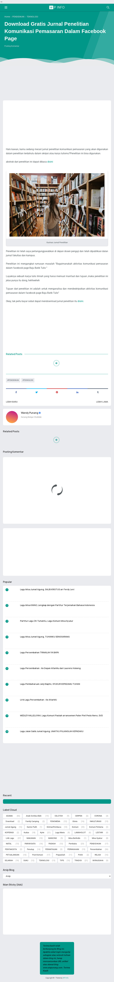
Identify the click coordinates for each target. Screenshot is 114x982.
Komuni (75, 827)
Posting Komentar (11, 46)
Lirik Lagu (10, 838)
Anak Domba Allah (33, 816)
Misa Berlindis (74, 838)
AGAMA (9, 816)
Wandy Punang (30, 412)
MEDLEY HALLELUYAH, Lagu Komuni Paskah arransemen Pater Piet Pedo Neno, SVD (61, 715)
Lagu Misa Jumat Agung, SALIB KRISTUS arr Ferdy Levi (47, 589)
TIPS (62, 860)
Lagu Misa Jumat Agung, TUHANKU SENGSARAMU (45, 636)
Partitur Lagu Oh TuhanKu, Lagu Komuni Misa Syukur (46, 620)
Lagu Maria (60, 832)
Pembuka (73, 844)
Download (10, 821)
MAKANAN (31, 838)
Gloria (74, 821)
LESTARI (99, 832)
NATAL (9, 844)
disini (50, 161)
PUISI (80, 855)
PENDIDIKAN (13, 380)
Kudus (26, 832)
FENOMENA (55, 821)
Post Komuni (37, 855)
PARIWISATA (30, 844)
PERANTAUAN (51, 849)
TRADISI (78, 860)
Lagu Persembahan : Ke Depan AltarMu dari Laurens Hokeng (50, 668)
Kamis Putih (32, 827)
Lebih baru (12, 402)
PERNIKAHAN (73, 849)
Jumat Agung (10, 827)
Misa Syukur (97, 838)
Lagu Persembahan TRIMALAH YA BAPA (39, 652)
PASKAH (52, 844)
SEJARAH (9, 860)
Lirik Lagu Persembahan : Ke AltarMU (38, 699)
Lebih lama (102, 402)
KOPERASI (9, 832)
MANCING (52, 838)
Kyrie (42, 832)
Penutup (30, 849)
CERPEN (78, 816)
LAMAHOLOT (80, 832)
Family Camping (32, 821)
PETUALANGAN (12, 855)
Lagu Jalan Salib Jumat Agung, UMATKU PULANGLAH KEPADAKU (51, 731)
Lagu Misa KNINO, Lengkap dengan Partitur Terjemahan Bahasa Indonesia (57, 605)
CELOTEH (59, 816)
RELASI (98, 855)
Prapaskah (60, 855)
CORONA (98, 816)
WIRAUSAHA (97, 860)
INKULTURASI (95, 821)
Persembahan (96, 849)
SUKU (25, 860)
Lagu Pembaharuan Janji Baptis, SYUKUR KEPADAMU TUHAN (50, 684)
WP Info (57, 7)
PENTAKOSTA (11, 849)
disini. (81, 301)
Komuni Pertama (96, 827)
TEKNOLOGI (28, 380)
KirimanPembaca (54, 827)
